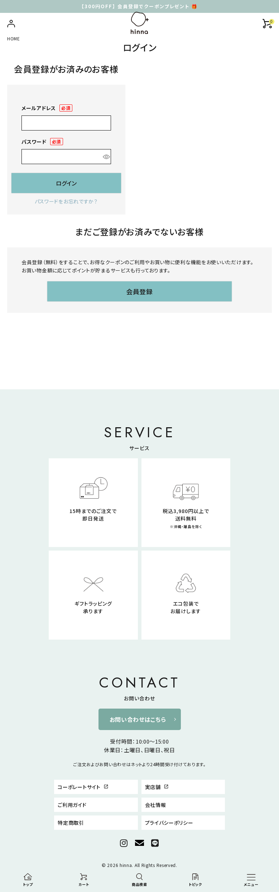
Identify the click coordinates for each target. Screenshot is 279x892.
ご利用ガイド (72, 804)
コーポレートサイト (83, 786)
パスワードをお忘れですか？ (66, 201)
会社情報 (155, 804)
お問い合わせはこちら (138, 719)
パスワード (42, 142)
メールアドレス (46, 108)
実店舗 (157, 786)
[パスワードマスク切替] (105, 156)
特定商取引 (71, 822)
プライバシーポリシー (169, 822)
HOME (13, 38)
